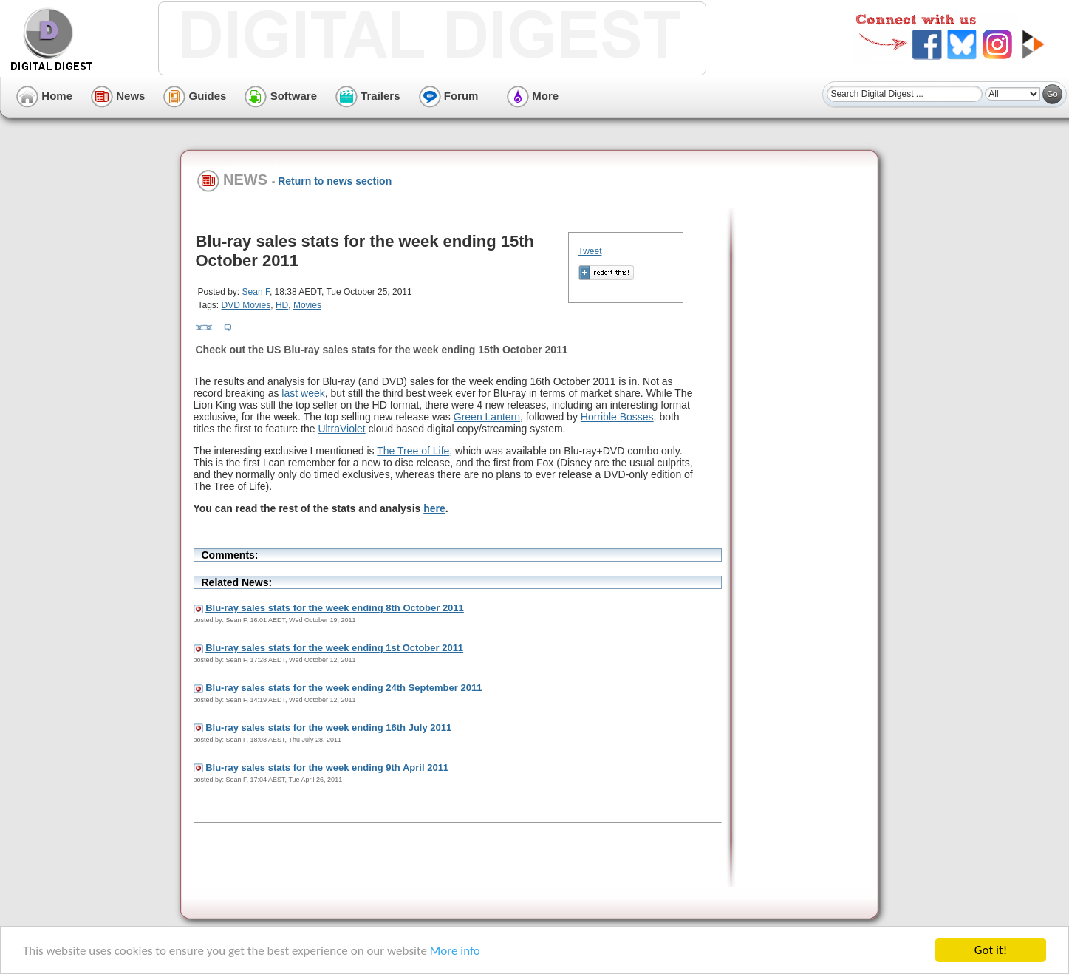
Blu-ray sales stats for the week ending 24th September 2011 (343, 687)
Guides (194, 95)
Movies (307, 305)
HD (282, 305)
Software (281, 95)
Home (44, 95)
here (434, 508)
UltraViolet (341, 429)
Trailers (367, 95)
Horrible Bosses (617, 417)
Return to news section (335, 181)
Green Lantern (487, 417)
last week (302, 393)
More (533, 95)
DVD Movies (246, 305)
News (118, 95)
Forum (449, 95)
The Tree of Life (413, 451)
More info (455, 950)
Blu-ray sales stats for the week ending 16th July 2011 (328, 727)
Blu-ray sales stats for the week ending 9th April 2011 (326, 767)
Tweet (590, 251)
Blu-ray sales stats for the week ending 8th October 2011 (334, 607)
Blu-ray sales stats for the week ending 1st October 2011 (334, 647)
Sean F (256, 292)
